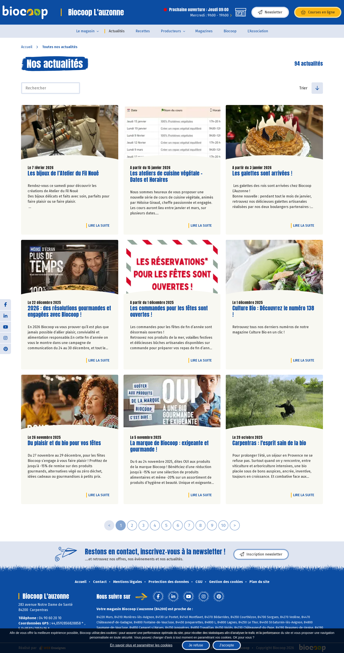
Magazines (204, 31)
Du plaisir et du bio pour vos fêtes (64, 443)
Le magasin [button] (85, 31)
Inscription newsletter (261, 554)
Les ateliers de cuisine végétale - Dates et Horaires (166, 176)
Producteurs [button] (171, 31)
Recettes (143, 31)
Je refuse (196, 645)
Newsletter (270, 12)
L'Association (257, 31)
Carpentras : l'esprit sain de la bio (269, 443)
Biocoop (230, 31)
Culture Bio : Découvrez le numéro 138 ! (273, 311)
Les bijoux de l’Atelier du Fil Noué (63, 173)
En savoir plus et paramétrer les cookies (141, 645)
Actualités (117, 31)
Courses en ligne (318, 12)
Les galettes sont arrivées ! (262, 173)
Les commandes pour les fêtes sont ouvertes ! (169, 311)
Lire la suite (100, 225)
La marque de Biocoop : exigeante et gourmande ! (169, 446)
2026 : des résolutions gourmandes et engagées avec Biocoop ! (69, 311)
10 (223, 525)
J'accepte (226, 645)
